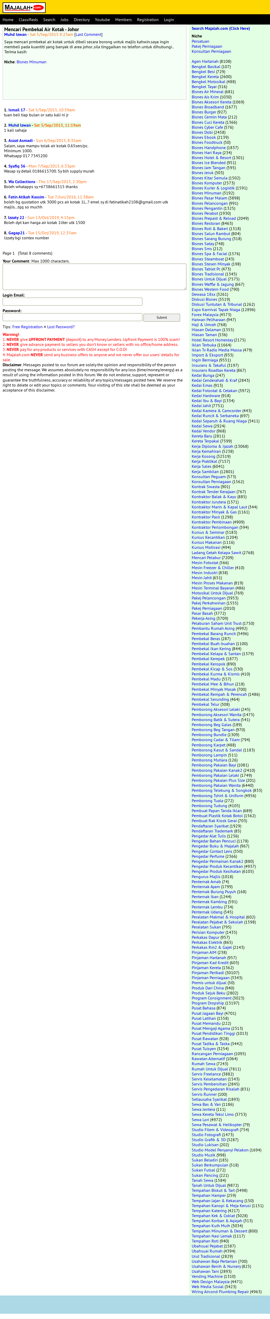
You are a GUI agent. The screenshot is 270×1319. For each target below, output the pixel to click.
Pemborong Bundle (209, 734)
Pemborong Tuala (207, 800)
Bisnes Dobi (202, 132)
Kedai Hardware (206, 395)
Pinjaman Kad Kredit (210, 962)
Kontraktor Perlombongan (215, 527)
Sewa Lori (200, 1119)
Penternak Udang (207, 912)
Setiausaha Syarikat (209, 1099)
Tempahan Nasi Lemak (212, 1236)
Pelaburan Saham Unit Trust (217, 623)
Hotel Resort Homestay (212, 339)
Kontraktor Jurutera (209, 501)
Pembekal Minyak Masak (214, 689)
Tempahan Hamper (209, 1195)
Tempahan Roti (205, 1241)
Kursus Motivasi (206, 547)
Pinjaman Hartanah (209, 957)
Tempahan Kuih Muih (211, 1225)
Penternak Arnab (206, 881)
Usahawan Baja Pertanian (214, 1261)
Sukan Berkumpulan (210, 1165)
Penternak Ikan (205, 896)
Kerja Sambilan (205, 471)
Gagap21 (16, 233)
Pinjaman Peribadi (208, 972)
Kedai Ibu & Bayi (207, 400)
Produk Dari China (208, 988)
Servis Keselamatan (209, 1079)
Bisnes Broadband (208, 106)
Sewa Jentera (203, 1109)
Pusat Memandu (206, 1023)
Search (49, 19)
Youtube (102, 19)
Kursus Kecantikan (208, 537)
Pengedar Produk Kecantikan (217, 866)
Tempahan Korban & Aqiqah (217, 1220)
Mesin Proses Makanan (212, 582)
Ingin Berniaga (205, 360)
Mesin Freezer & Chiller (213, 567)
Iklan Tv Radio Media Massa (217, 350)
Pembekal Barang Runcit (214, 633)
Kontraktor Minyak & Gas (214, 512)
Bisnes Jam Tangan (208, 167)
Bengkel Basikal (206, 66)
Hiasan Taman (204, 334)
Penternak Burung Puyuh (214, 891)
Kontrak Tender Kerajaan (213, 491)
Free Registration (27, 326)
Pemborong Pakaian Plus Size (218, 780)
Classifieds (28, 19)
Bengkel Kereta (205, 76)
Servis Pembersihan (209, 1084)
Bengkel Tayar (204, 86)
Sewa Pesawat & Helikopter (217, 1124)
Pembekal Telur (205, 704)
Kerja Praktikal (204, 461)
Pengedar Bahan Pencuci (214, 841)
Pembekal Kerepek (208, 658)
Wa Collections (21, 181)
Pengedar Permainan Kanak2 (217, 861)
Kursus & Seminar (208, 532)
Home (8, 19)
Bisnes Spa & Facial (209, 253)
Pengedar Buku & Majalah (215, 846)
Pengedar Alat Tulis (209, 836)
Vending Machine (207, 1276)
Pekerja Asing (203, 618)
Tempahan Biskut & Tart (213, 1190)
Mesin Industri (205, 572)
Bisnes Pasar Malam (209, 198)
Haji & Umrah (204, 324)
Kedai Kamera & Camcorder (216, 410)
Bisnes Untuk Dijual (209, 279)
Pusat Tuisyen (204, 1048)
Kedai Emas (202, 385)
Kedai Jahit (201, 405)
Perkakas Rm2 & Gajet (212, 947)
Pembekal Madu (206, 679)
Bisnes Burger (204, 112)
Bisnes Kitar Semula (210, 177)
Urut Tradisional (206, 1256)
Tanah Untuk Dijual (209, 1185)
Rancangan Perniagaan (212, 1053)
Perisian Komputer (208, 932)
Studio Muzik (203, 1155)
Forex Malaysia (205, 314)
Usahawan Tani (205, 1271)
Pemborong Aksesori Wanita (217, 714)
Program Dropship (208, 1003)
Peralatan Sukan (206, 927)
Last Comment (88, 34)
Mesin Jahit (202, 577)
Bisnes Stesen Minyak (211, 263)
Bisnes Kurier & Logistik (213, 188)
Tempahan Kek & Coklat (213, 1215)
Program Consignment (212, 998)
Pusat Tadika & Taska (211, 1043)
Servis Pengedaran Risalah (215, 1089)
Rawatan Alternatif (208, 1058)
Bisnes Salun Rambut (211, 233)
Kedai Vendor (203, 431)
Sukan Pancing (205, 1175)
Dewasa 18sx (203, 294)
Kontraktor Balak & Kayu (214, 496)
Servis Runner (204, 1094)
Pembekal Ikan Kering (211, 648)
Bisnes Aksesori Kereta (212, 101)
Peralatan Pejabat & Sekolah (217, 922)
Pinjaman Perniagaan (211, 977)
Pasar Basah (202, 613)
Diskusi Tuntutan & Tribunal (217, 304)
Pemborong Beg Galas (212, 724)
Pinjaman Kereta (206, 967)
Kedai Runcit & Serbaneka (215, 415)
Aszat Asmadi (20, 140)
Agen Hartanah (205, 61)
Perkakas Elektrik (207, 942)
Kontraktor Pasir (206, 517)
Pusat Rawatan (205, 1038)
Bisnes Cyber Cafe (207, 127)
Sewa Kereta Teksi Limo (213, 1114)
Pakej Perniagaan (207, 46)
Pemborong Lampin (209, 755)
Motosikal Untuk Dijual (212, 593)
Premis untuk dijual (209, 982)
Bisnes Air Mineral (208, 91)
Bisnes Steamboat (208, 258)
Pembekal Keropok (208, 663)
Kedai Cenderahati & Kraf (214, 380)
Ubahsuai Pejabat (207, 1246)
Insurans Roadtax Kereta (213, 370)
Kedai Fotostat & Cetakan (214, 390)
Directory (82, 19)
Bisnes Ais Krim (205, 96)
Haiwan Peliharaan (208, 319)
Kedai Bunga (203, 375)
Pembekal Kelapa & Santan (216, 653)
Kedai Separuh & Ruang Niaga (219, 420)
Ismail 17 (16, 110)
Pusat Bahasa (203, 1008)
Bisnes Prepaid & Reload (214, 218)
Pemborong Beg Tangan (213, 729)
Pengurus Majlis (206, 876)
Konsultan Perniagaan (211, 51)
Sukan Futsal (203, 1170)
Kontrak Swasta (206, 486)
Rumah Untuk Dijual (210, 1069)
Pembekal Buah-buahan (213, 643)
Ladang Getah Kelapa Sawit (216, 552)
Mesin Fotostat (205, 562)
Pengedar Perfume (208, 856)
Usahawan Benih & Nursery (216, 1266)
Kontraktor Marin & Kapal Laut (219, 506)
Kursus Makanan (207, 542)
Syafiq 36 (16, 166)
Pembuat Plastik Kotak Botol (217, 815)
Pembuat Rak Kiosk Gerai (214, 820)
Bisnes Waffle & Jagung (213, 284)
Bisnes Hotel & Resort (211, 157)
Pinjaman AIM (204, 952)
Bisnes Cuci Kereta (208, 122)
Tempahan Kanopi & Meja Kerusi (221, 1205)
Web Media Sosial (208, 1286)
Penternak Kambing (209, 901)
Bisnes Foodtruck (207, 142)
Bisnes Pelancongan (210, 203)
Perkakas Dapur (205, 937)
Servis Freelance (206, 1074)
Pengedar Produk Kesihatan (216, 871)
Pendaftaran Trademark (212, 831)
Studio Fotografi (206, 1134)
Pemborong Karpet (208, 744)
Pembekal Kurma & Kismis (216, 674)
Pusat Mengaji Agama (211, 1028)
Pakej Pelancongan (209, 598)
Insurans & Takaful (209, 365)
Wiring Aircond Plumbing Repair (220, 1291)
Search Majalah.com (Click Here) (221, 28)
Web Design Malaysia (211, 1281)
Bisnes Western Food (210, 289)
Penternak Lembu (207, 907)
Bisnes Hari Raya (206, 152)
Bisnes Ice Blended (209, 162)
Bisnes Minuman (31, 61)
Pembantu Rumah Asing (213, 628)
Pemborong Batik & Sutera (216, 719)
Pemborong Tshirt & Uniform (217, 795)
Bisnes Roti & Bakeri (210, 228)
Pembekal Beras (206, 638)
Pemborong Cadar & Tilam (216, 739)
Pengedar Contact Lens (212, 851)
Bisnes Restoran (206, 223)
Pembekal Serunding (210, 699)
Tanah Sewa (202, 1180)
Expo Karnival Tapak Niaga (216, 309)
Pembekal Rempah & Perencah (219, 694)
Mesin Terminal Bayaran (213, 588)
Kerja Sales (201, 466)
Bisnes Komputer (207, 182)
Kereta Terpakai (205, 441)
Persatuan (200, 41)
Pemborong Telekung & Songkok (222, 790)
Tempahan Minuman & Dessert (219, 1231)
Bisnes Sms (202, 248)
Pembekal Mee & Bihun (213, 684)
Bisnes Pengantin (207, 208)
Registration (148, 19)
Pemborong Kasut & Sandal (217, 750)
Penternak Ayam (206, 886)
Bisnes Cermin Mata (209, 117)
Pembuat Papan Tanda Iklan (217, 810)
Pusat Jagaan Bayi (207, 1013)
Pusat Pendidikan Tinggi (213, 1033)
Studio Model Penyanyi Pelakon (220, 1150)
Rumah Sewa (203, 1063)
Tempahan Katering (209, 1210)
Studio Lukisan (205, 1144)
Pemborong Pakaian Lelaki (215, 775)
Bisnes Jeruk (203, 172)
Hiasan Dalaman (206, 329)
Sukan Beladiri (205, 1160)
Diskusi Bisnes (204, 299)
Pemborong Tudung (209, 805)
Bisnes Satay (203, 243)
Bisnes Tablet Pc (206, 269)
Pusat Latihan (204, 1018)
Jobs (65, 19)
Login (169, 19)
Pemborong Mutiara (209, 760)
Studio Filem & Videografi (215, 1129)
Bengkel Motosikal (208, 81)
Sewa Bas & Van (206, 1104)
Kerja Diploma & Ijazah (212, 446)
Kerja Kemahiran (206, 451)
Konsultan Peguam (209, 476)
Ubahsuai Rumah (207, 1251)
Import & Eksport (207, 355)
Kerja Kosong (203, 456)
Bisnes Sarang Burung (211, 238)
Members (123, 19)
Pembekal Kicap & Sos (212, 669)
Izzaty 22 (16, 217)
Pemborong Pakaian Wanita (216, 785)
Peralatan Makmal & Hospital (218, 917)
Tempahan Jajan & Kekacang (217, 1200)
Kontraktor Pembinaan (212, 522)
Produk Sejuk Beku (208, 993)
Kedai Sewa (202, 425)
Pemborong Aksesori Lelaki (216, 709)
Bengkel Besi (203, 71)
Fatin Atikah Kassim (26, 197)
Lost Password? (61, 326)
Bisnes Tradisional (208, 274)
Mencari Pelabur (206, 557)
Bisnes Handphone (209, 147)
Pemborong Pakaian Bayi (214, 765)
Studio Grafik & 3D (209, 1139)
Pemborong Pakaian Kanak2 (217, 770)
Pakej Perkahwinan (208, 603)
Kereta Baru (202, 436)
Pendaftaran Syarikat (210, 825)
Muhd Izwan (15, 34)
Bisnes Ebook (204, 137)
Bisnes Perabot (205, 213)
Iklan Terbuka (204, 344)
